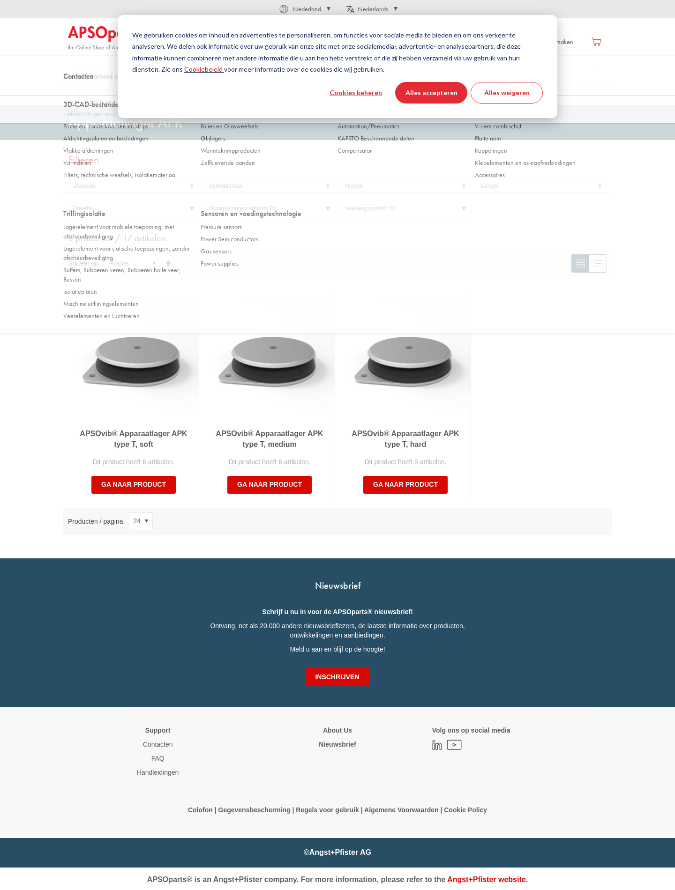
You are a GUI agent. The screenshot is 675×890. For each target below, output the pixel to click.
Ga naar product (133, 484)
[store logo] (108, 38)
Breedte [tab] (83, 208)
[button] (304, 9)
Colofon (200, 810)
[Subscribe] (337, 677)
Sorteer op (83, 263)
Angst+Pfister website (486, 879)
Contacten (158, 744)
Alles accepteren (431, 92)
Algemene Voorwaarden (402, 810)
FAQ (158, 758)
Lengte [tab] (489, 186)
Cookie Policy (464, 810)
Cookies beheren (356, 92)
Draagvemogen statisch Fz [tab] (242, 208)
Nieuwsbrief (337, 744)
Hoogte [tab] (354, 186)
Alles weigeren (507, 92)
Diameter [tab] (84, 186)
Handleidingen (158, 772)
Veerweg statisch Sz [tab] (370, 208)
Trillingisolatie (113, 93)
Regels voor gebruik (327, 810)
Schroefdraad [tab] (226, 186)
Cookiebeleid (204, 69)
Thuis (75, 93)
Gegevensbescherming (254, 810)
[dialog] (337, 66)
